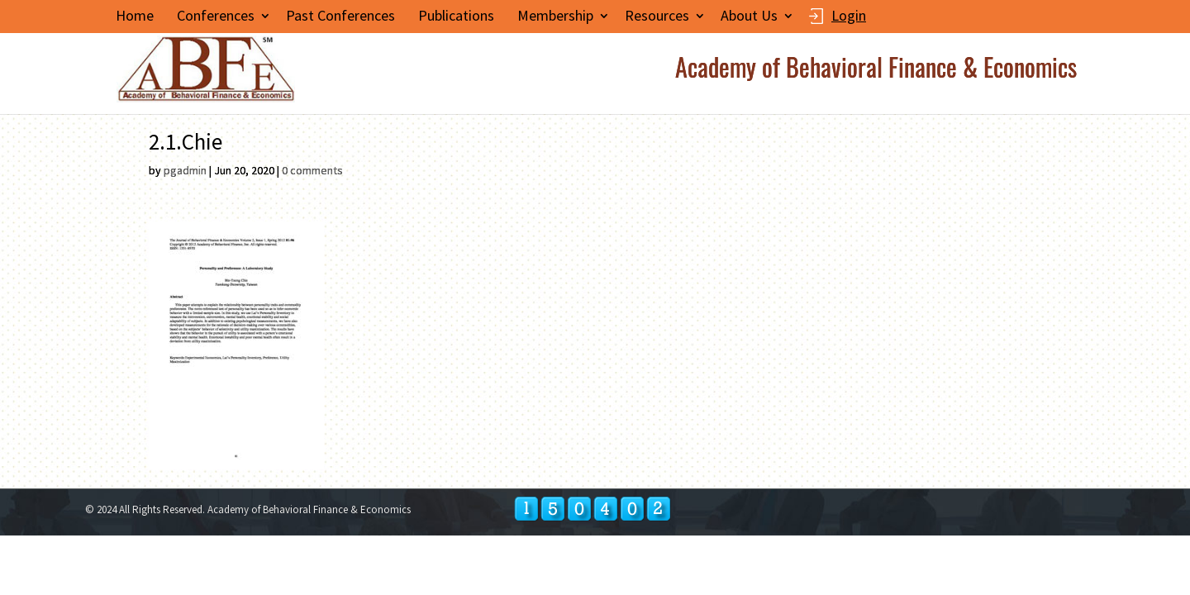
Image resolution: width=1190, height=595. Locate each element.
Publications (456, 15)
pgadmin (185, 170)
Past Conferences (340, 15)
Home (135, 15)
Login (848, 16)
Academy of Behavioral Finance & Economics (876, 73)
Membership (555, 15)
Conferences (216, 15)
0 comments (312, 170)
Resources (657, 15)
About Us (749, 15)
